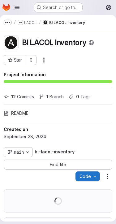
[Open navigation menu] (17, 7)
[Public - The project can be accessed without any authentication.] (91, 42)
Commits (19, 96)
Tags (80, 96)
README (16, 113)
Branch (51, 96)
